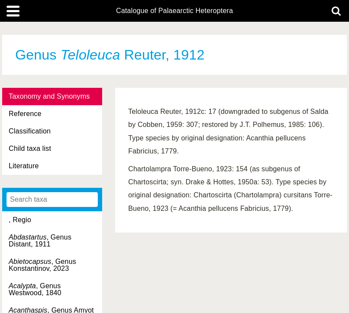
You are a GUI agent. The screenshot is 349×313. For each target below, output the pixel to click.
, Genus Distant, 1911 (40, 240)
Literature (24, 166)
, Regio (20, 219)
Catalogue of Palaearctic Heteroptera (174, 10)
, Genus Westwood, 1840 (35, 289)
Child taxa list (30, 148)
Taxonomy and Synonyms (49, 96)
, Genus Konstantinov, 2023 (42, 265)
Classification (30, 131)
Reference (25, 113)
